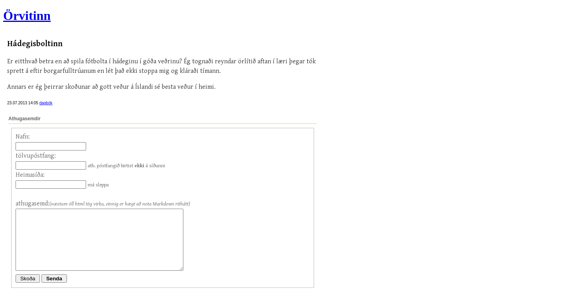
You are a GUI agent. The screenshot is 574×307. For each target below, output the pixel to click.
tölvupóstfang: (36, 156)
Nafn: (23, 137)
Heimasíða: (30, 175)
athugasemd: (32, 203)
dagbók (46, 103)
